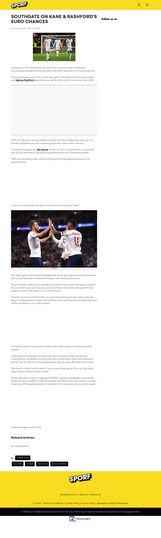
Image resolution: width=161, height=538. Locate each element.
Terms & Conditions (53, 503)
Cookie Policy (72, 503)
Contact (37, 503)
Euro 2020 (17, 464)
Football (29, 464)
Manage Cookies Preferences (112, 503)
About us (84, 494)
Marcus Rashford (25, 80)
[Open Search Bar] (139, 5)
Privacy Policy (88, 503)
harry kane (42, 464)
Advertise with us (69, 494)
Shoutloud (95, 494)
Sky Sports (42, 149)
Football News (23, 458)
